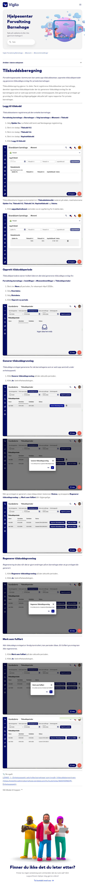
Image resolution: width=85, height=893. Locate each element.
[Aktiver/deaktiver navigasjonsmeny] (80, 5)
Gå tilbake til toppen (13, 789)
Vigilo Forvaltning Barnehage (13, 53)
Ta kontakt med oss (42, 880)
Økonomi (28, 53)
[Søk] (21, 42)
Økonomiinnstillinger (41, 53)
